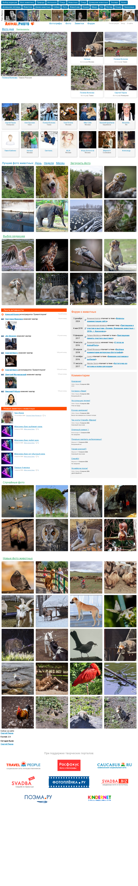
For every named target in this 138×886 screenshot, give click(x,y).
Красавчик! (76, 381)
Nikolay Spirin (92, 363)
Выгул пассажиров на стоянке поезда (83, 415)
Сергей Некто (11, 353)
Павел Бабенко (10, 151)
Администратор (93, 318)
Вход (123, 23)
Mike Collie (88, 123)
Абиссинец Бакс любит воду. (26, 440)
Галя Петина (68, 123)
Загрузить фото (80, 163)
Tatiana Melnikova (94, 335)
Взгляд (109, 7)
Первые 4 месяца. (22, 467)
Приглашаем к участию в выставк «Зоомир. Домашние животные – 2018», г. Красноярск (111, 328)
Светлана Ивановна (14, 319)
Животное (27, 7)
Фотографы (55, 23)
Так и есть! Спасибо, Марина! (83, 420)
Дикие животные (42, 7)
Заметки (79, 23)
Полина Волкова (9, 77)
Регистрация (114, 23)
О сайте (130, 23)
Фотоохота (51, 2)
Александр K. (75, 432)
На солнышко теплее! (80, 401)
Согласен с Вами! (78, 391)
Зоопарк (114, 2)
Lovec (89, 356)
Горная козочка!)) (78, 449)
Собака (56, 7)
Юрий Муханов (93, 349)
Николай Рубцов (12, 391)
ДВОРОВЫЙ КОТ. (76, 473)
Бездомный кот (76, 396)
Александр (126, 151)
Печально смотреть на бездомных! (86, 439)
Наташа (87, 59)
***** (72, 386)
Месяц (60, 163)
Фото (68, 23)
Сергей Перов (121, 93)
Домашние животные (98, 2)
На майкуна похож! (79, 468)
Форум (91, 23)
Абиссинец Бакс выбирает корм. (28, 426)
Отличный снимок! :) (80, 430)
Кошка (118, 7)
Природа (40, 2)
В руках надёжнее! (79, 410)
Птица (83, 2)
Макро (94, 7)
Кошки (86, 7)
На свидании (75, 434)
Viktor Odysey (75, 384)
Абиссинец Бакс (29, 429)
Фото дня (8, 29)
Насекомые (129, 7)
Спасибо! (75, 459)
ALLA (68, 151)
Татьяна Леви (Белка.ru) (34, 415)
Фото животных (27, 2)
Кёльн (123, 2)
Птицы (62, 2)
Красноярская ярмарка (97, 325)
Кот (101, 7)
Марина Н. (107, 151)
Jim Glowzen (10, 336)
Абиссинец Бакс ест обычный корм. (29, 454)
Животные (73, 2)
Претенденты (22, 29)
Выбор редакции (10, 2)
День (38, 163)
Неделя (49, 163)
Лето (65, 7)
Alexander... (126, 123)
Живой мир (75, 7)
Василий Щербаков (107, 123)
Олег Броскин (29, 123)
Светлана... (49, 151)
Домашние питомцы (11, 7)
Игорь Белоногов (87, 151)
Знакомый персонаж (78, 425)
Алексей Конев (12, 314)
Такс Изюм (19, 413)
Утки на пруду (75, 405)
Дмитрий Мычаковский (15, 374)
